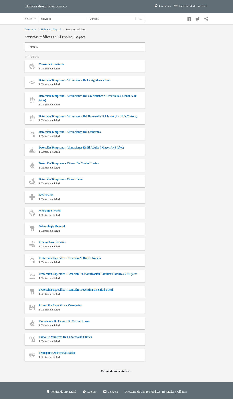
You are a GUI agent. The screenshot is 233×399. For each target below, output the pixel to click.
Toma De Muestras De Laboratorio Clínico (65, 336)
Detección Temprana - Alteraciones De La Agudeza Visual (74, 80)
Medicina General (50, 210)
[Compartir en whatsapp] (206, 18)
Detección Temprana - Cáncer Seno (61, 179)
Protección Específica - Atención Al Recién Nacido (70, 258)
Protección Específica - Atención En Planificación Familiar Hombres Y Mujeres (88, 273)
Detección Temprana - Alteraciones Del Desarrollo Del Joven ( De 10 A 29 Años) (88, 116)
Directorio (30, 29)
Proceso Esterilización (52, 242)
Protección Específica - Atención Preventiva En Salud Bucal (76, 289)
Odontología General (52, 226)
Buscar (31, 19)
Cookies (89, 391)
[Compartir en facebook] (189, 18)
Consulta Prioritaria (51, 64)
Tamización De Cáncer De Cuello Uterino (64, 321)
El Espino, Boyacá (50, 29)
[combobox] (85, 46)
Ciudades (162, 6)
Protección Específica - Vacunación (60, 305)
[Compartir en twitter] (197, 18)
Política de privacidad (61, 391)
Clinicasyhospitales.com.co (46, 6)
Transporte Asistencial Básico (57, 352)
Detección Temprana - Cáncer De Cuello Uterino (69, 163)
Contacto (110, 391)
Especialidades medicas (191, 6)
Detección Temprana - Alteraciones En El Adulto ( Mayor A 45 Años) (81, 147)
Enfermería (46, 195)
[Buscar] (140, 19)
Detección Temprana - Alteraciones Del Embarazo (70, 131)
